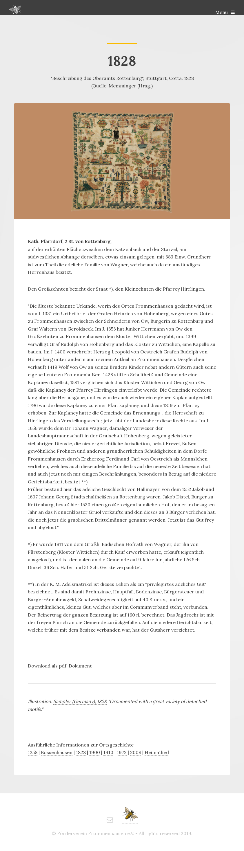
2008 (135, 752)
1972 (122, 752)
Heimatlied (157, 752)
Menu (221, 12)
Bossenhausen (56, 752)
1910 (108, 752)
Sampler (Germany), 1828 (80, 701)
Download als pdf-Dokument (60, 666)
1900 (94, 752)
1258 (32, 752)
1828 (81, 752)
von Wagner (158, 544)
